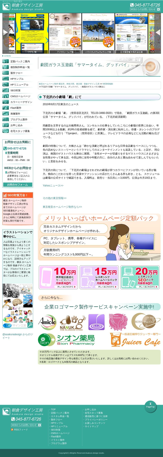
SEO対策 (55, 429)
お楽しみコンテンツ (95, 423)
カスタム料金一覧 (60, 416)
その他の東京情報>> (54, 198)
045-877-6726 (16, 148)
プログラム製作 (59, 443)
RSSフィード (21, 429)
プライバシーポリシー (96, 419)
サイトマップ (91, 426)
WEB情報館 (108, 84)
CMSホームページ (60, 433)
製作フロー (56, 419)
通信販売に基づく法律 (96, 416)
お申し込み (90, 409)
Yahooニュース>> (53, 185)
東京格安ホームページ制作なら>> (62, 206)
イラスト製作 (58, 440)
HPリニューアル (59, 426)
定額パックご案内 (60, 413)
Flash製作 (56, 436)
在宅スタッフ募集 (94, 413)
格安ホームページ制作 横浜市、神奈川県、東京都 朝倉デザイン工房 (69, 84)
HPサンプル (57, 423)
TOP (53, 409)
